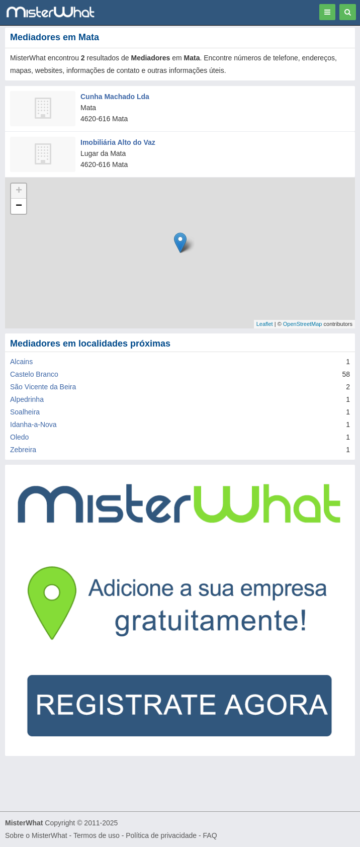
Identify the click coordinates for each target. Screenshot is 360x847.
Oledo (19, 437)
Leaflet (264, 324)
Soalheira (25, 412)
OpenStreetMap (302, 324)
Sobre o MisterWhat (36, 835)
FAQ (210, 835)
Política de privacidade (161, 835)
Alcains (21, 362)
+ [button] (19, 191)
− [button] (19, 206)
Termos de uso (96, 835)
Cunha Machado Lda (114, 97)
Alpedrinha (27, 399)
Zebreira (23, 450)
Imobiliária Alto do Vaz (117, 142)
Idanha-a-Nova (33, 424)
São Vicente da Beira (43, 387)
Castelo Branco (34, 374)
